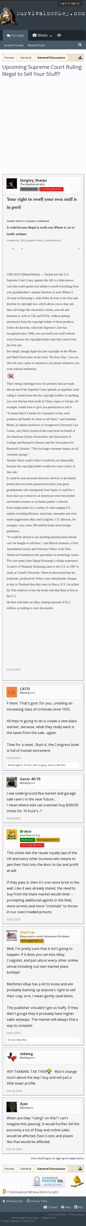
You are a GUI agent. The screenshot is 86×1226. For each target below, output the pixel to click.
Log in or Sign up (70, 3)
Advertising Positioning (24, 1217)
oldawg (26, 1054)
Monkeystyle (13, 1201)
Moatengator (15, 765)
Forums (17, 35)
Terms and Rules (57, 1214)
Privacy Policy (77, 1214)
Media (42, 35)
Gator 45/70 (30, 779)
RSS (78, 1207)
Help (66, 1207)
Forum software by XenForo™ (18, 1221)
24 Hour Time (37, 1201)
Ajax (24, 1104)
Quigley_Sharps (47, 765)
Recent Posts (36, 45)
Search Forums (14, 45)
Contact (51, 1207)
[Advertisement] (43, 123)
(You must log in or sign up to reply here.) (57, 1158)
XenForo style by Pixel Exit (51, 1221)
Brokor (28, 765)
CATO (25, 689)
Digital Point (49, 1217)
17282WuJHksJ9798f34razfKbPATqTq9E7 (33, 1192)
